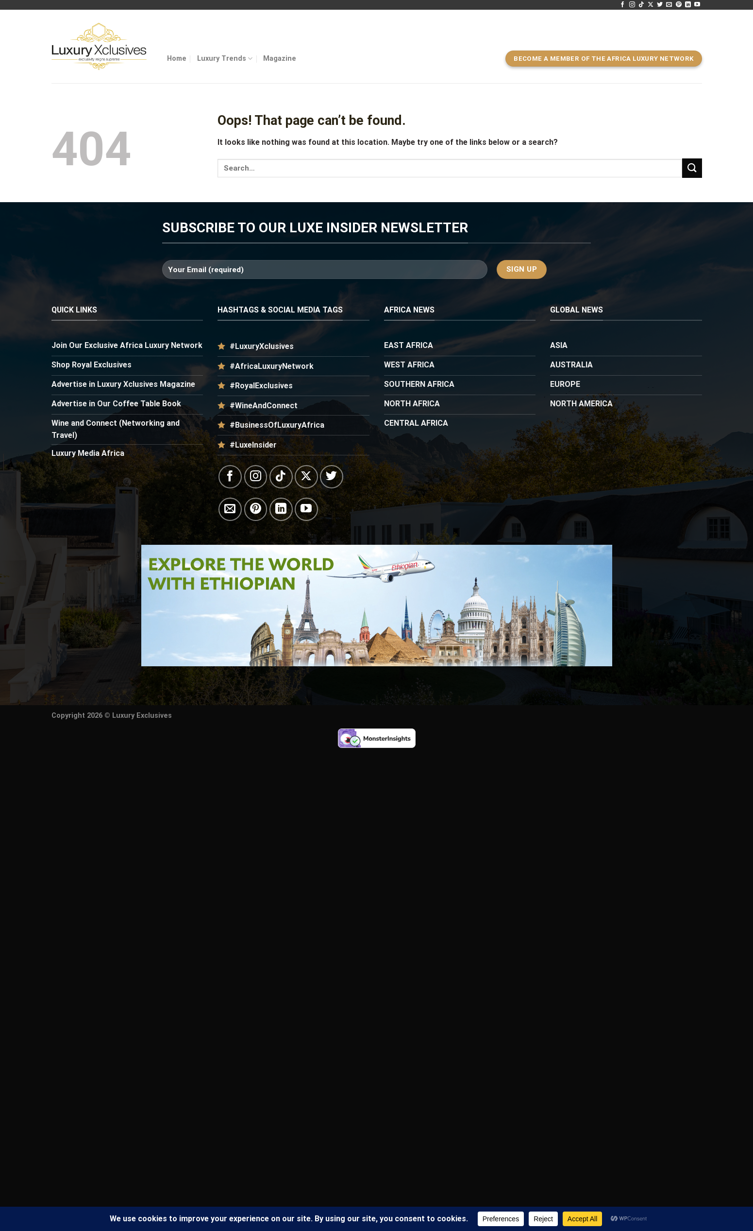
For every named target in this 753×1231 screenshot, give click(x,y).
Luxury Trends (224, 58)
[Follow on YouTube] (697, 4)
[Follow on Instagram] (632, 4)
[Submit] (692, 167)
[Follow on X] (650, 4)
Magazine (279, 58)
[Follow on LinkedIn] (688, 4)
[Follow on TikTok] (641, 4)
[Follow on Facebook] (622, 4)
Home (176, 58)
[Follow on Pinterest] (679, 4)
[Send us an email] (669, 4)
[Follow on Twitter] (660, 4)
